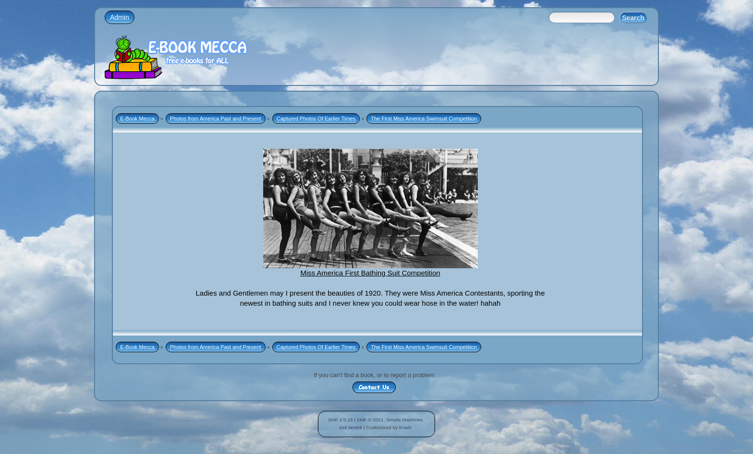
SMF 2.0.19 (340, 419)
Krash (405, 427)
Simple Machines (404, 419)
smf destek (350, 427)
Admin (119, 17)
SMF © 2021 (370, 419)
